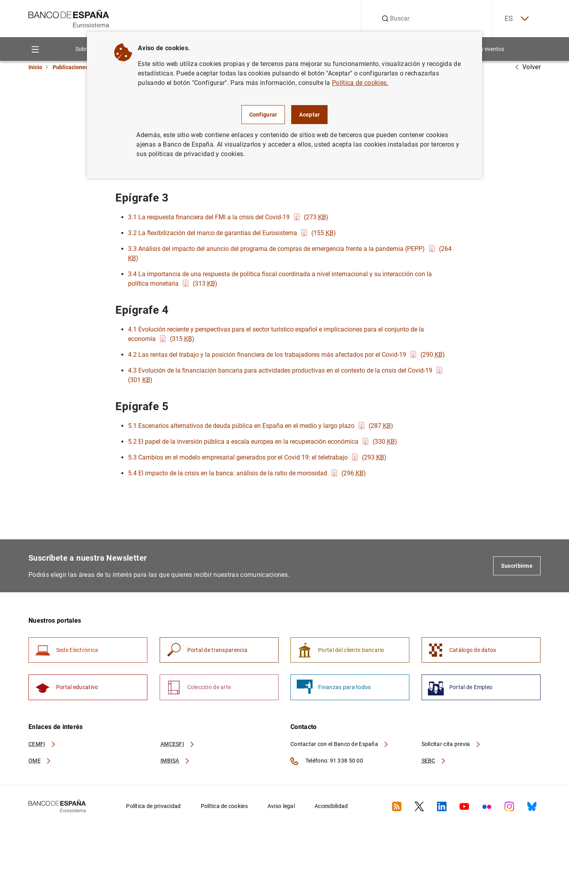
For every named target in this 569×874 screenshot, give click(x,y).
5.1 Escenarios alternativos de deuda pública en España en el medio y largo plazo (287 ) (260, 425)
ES (516, 18)
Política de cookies (224, 807)
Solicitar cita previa (451, 744)
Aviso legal (281, 807)
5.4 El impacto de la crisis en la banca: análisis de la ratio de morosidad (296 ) (247, 473)
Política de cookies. (360, 83)
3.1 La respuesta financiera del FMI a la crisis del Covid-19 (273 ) (228, 217)
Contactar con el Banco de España (339, 744)
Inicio (35, 67)
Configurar (263, 114)
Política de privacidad (153, 807)
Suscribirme (517, 566)
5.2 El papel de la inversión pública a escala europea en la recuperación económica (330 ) (262, 441)
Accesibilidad (331, 807)
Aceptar (309, 114)
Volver (527, 67)
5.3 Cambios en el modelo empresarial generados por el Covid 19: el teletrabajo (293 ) (257, 457)
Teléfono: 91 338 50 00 (326, 762)
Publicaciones (70, 67)
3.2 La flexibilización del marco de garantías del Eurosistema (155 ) (232, 233)
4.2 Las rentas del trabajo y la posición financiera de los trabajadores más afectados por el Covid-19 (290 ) (286, 354)
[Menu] (35, 49)
